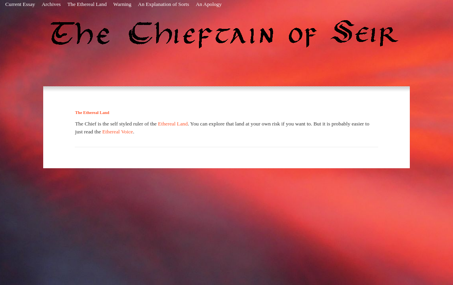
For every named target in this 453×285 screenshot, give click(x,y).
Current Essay (20, 4)
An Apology (209, 4)
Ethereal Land (173, 124)
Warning (122, 4)
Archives (51, 4)
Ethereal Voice (117, 132)
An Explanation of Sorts (163, 4)
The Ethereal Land (87, 4)
